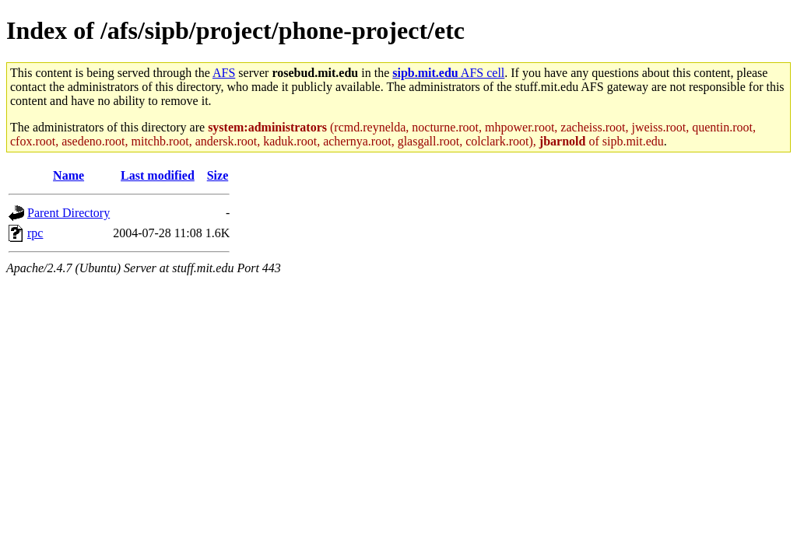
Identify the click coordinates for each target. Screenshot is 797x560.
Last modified (158, 175)
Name (68, 175)
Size (218, 175)
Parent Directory (68, 212)
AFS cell (448, 72)
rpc (35, 233)
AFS (223, 72)
